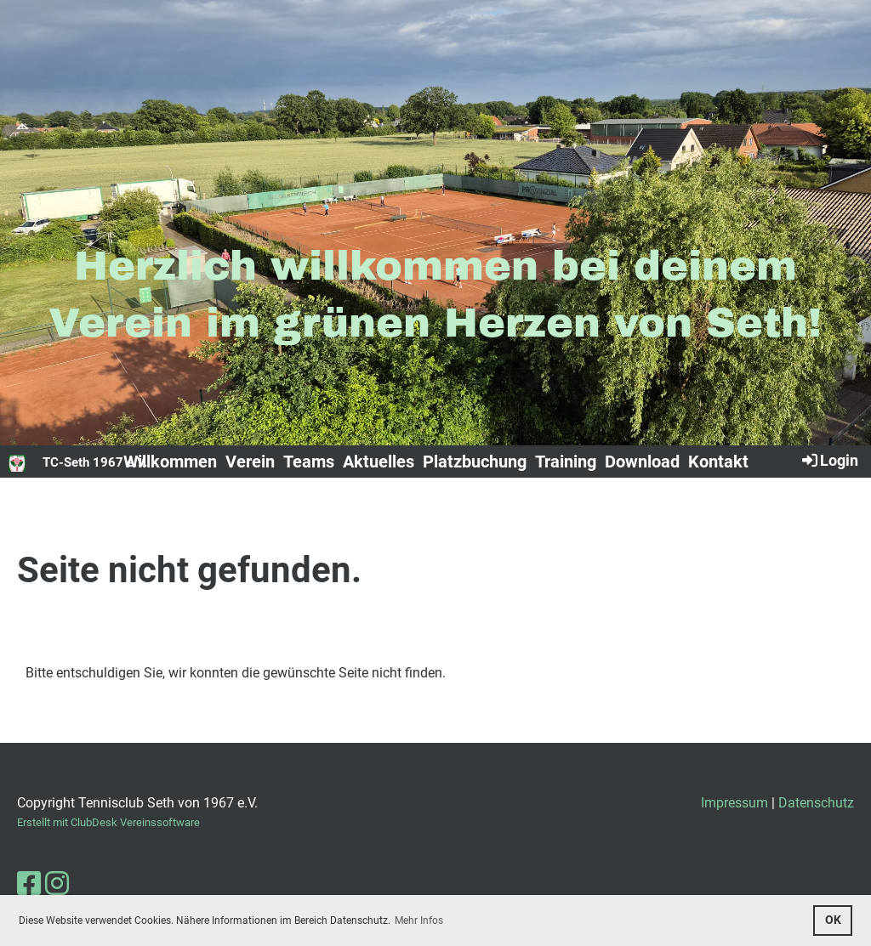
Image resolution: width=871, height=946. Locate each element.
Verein (250, 461)
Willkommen (170, 461)
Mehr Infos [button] (419, 920)
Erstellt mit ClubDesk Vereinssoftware (108, 822)
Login (829, 460)
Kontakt (718, 461)
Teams (308, 461)
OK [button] (833, 920)
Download (642, 461)
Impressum (734, 803)
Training (565, 461)
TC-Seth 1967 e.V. (95, 462)
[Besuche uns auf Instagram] (57, 884)
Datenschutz (816, 803)
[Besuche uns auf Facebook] (29, 884)
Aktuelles (378, 461)
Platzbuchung (475, 461)
